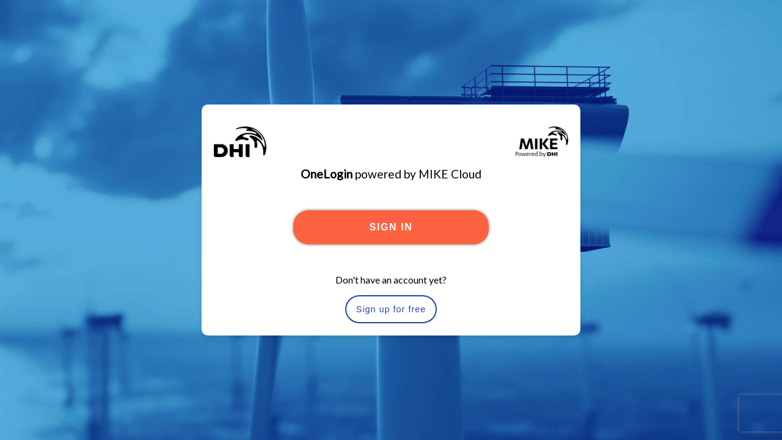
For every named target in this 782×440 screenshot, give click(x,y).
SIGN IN (391, 227)
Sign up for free (391, 309)
